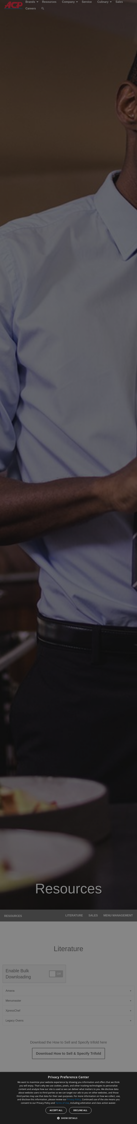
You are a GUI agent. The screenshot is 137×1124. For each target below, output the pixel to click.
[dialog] (68, 1098)
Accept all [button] (56, 1110)
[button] (69, 1118)
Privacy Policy (74, 1099)
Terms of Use (62, 1102)
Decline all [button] (80, 1110)
